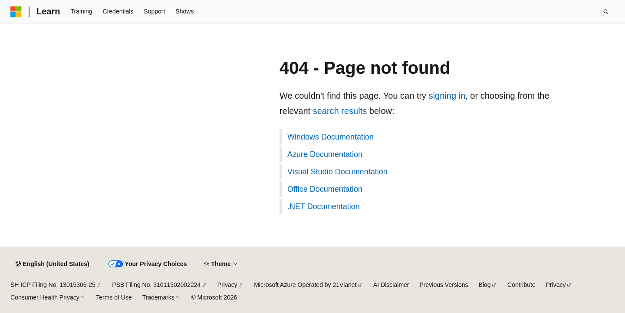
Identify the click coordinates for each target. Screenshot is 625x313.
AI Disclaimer (391, 284)
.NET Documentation (323, 206)
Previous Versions (444, 284)
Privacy (227, 284)
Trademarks (158, 297)
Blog (485, 284)
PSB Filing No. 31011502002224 (156, 284)
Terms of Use (114, 297)
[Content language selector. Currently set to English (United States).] (52, 264)
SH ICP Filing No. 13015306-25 (52, 284)
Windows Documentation (330, 137)
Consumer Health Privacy (44, 297)
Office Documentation (324, 189)
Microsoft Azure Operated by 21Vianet (305, 284)
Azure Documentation (324, 154)
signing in (447, 95)
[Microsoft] (16, 11)
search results (340, 111)
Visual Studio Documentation (337, 171)
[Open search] (606, 12)
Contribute (521, 284)
